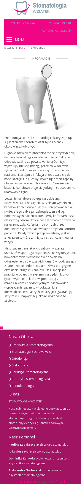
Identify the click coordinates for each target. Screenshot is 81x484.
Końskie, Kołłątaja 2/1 (57, 30)
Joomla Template (25, 481)
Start (22, 47)
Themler (62, 481)
